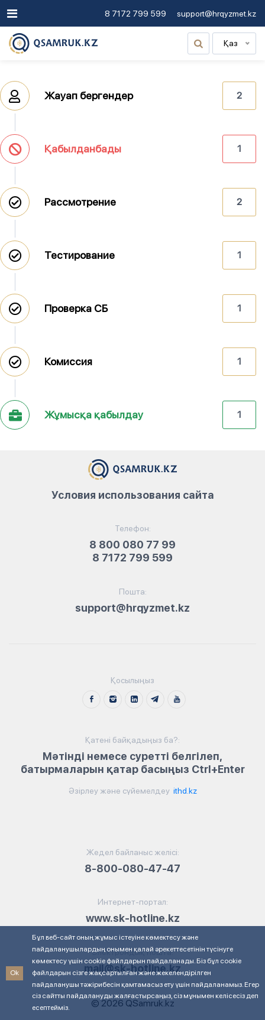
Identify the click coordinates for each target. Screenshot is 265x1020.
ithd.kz (184, 790)
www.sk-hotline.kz (133, 918)
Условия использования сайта (132, 495)
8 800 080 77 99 (132, 544)
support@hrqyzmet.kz (216, 13)
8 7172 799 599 (135, 13)
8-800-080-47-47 (132, 868)
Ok (14, 973)
